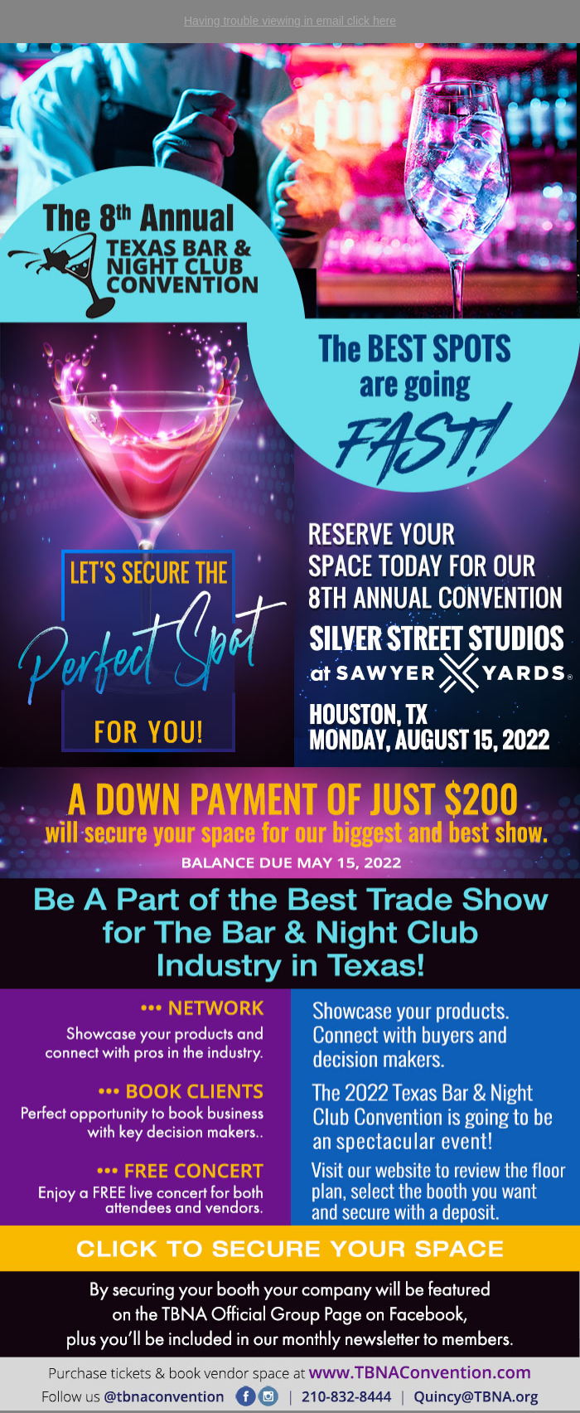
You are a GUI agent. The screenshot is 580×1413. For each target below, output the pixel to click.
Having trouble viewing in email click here (290, 20)
